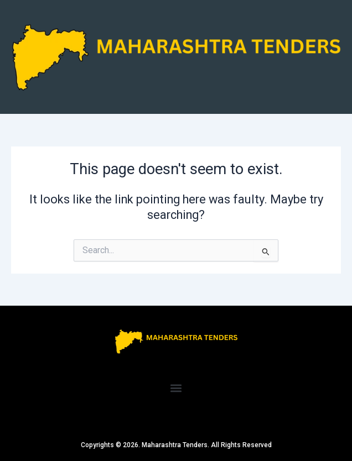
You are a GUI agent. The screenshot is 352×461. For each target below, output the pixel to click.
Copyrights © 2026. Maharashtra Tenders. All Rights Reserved (176, 445)
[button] (176, 388)
